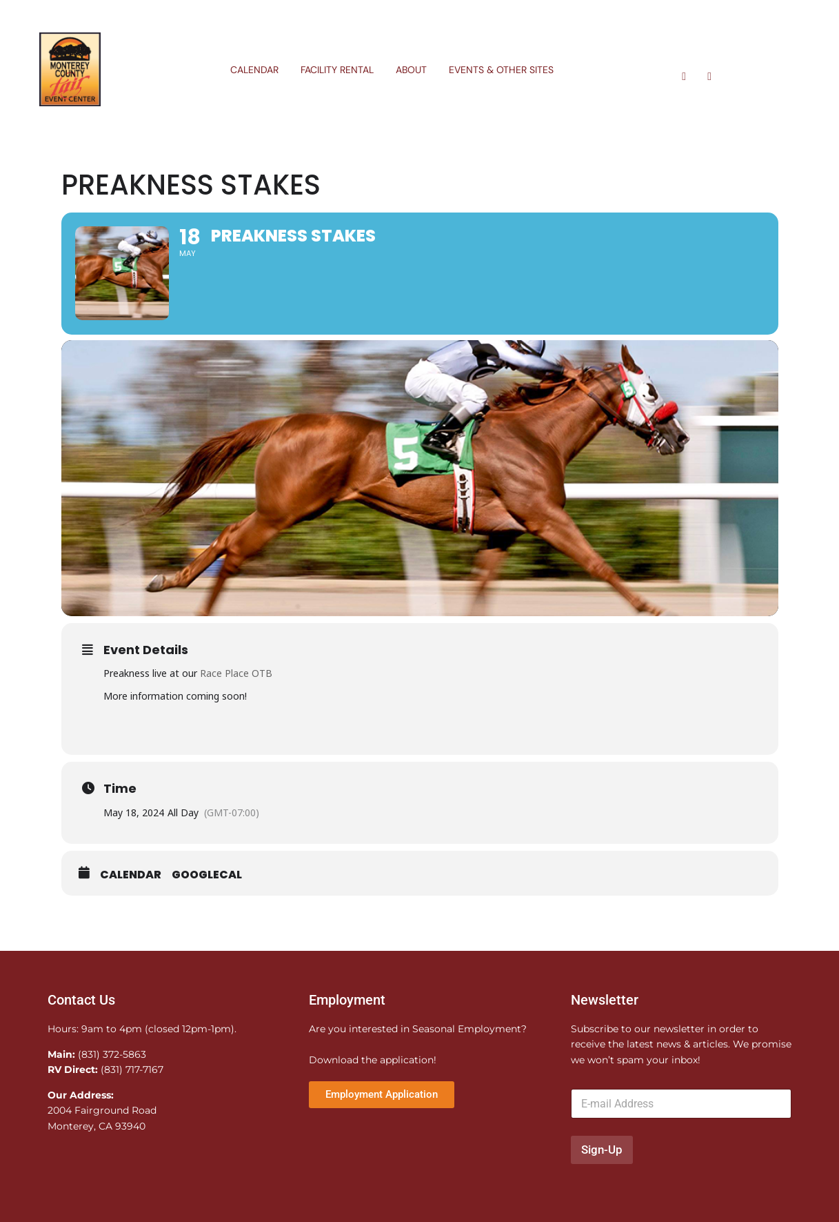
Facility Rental (337, 69)
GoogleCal (207, 877)
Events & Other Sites (501, 69)
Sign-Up (602, 1152)
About (411, 69)
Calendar (254, 69)
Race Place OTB (236, 675)
